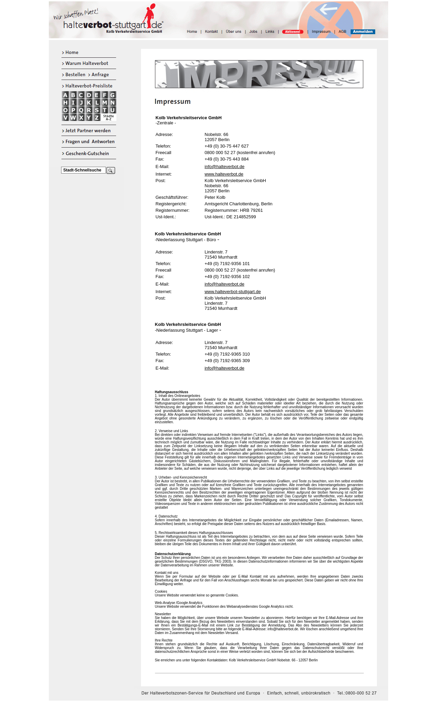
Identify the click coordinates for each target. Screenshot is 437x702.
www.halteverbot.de (224, 174)
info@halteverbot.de (224, 166)
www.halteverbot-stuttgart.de (233, 291)
